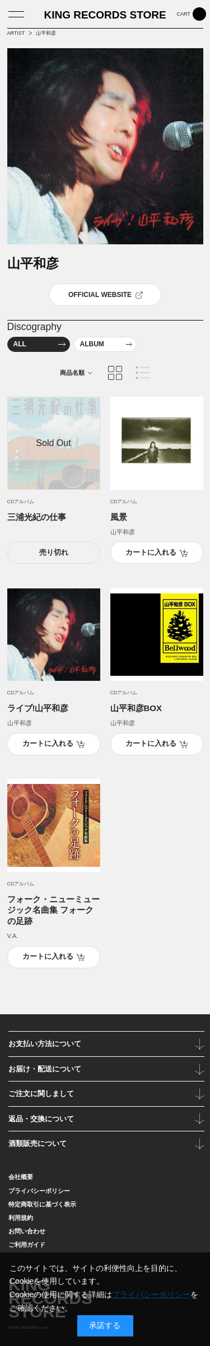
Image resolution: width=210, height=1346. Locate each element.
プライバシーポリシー (151, 1294)
